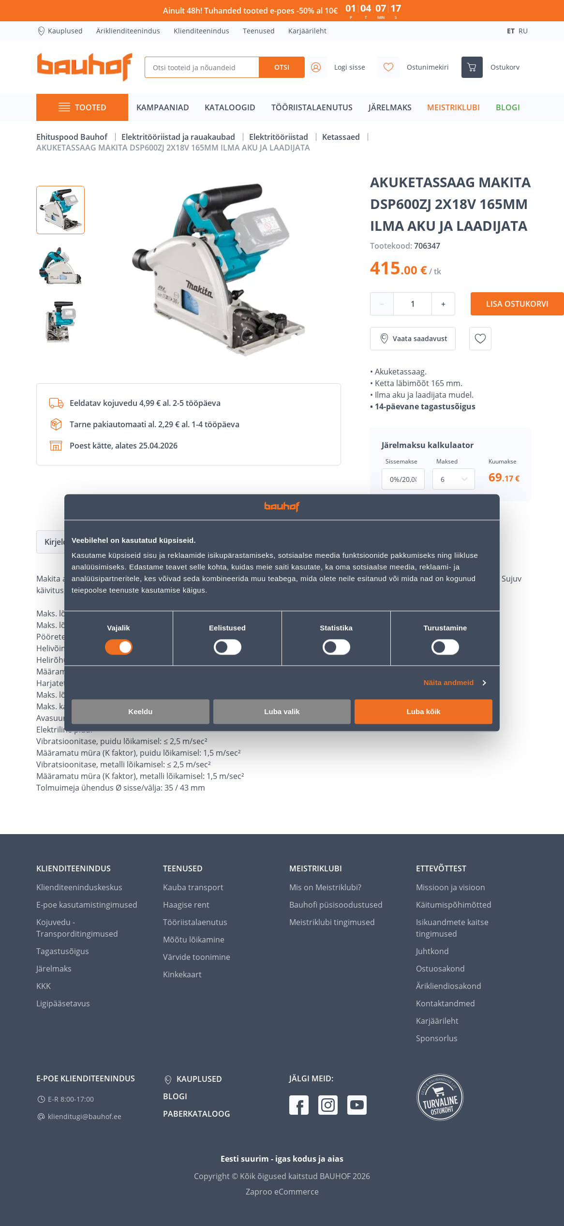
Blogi (175, 1096)
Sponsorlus (437, 1038)
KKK (43, 986)
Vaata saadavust (412, 338)
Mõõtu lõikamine (193, 939)
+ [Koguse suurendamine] (443, 304)
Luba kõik (424, 712)
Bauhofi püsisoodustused (336, 904)
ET (511, 30)
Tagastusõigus (62, 951)
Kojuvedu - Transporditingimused (77, 928)
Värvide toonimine (196, 957)
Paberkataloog (196, 1113)
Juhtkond (432, 951)
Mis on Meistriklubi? (325, 887)
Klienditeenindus (201, 30)
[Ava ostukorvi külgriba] (494, 67)
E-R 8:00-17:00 (71, 1099)
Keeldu (140, 712)
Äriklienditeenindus (128, 30)
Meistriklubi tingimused (332, 922)
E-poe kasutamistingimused (86, 904)
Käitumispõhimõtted (453, 904)
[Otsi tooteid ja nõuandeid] (202, 67)
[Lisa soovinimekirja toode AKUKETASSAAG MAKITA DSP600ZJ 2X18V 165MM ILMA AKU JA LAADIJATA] (480, 338)
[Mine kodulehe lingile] (84, 67)
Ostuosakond (440, 968)
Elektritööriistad (279, 137)
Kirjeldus (60, 542)
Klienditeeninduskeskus (79, 887)
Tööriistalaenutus (195, 922)
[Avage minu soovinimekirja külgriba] (417, 67)
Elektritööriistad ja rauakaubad (179, 137)
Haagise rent (186, 904)
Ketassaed (342, 137)
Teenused (259, 30)
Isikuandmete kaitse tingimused (452, 928)
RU (523, 30)
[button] (60, 210)
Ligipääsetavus (63, 1003)
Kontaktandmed (445, 1003)
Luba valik (281, 712)
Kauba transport (193, 887)
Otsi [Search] (281, 67)
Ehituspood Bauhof (72, 137)
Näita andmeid (449, 682)
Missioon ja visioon (450, 887)
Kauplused (59, 31)
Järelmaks (54, 968)
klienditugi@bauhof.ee (84, 1116)
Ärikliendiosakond (448, 986)
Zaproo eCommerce (282, 1191)
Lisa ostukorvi (517, 304)
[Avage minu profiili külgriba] (339, 67)
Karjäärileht (307, 30)
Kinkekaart (182, 974)
